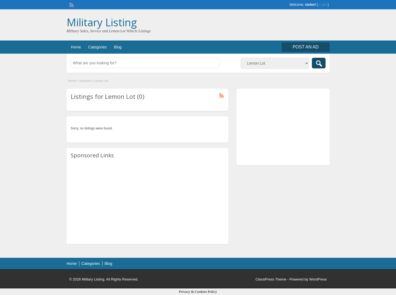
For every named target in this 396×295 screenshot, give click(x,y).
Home (76, 47)
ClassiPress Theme (270, 279)
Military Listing (102, 22)
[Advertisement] (147, 201)
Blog (118, 47)
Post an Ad (306, 47)
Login (323, 5)
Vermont (84, 80)
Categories (97, 47)
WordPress (318, 279)
